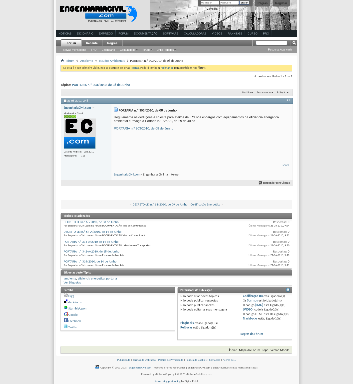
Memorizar (210, 9)
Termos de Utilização (144, 360)
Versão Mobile (280, 350)
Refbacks (186, 327)
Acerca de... (229, 360)
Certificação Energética (206, 204)
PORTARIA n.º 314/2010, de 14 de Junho (90, 261)
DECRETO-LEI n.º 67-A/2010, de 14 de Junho (93, 232)
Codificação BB (253, 296)
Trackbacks (250, 318)
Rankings (235, 33)
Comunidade (127, 49)
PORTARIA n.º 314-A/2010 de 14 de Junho (91, 242)
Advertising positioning (168, 381)
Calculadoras (195, 33)
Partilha (246, 92)
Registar (281, 3)
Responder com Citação (274, 182)
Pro (266, 33)
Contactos (214, 360)
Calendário (108, 49)
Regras (263, 3)
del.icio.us (74, 302)
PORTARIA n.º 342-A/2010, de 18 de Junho (91, 251)
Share (286, 164)
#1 (288, 100)
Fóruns (146, 49)
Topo (265, 350)
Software (170, 33)
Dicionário (85, 33)
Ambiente (86, 60)
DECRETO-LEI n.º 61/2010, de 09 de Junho (159, 204)
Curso (253, 33)
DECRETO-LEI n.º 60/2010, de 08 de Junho (91, 222)
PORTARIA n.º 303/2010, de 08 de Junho (101, 85)
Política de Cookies (196, 360)
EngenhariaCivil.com (127, 174)
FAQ (94, 49)
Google (72, 314)
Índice (233, 350)
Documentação (145, 33)
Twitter (72, 327)
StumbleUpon (77, 308)
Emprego (106, 33)
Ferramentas (264, 92)
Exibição (281, 92)
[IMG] (259, 305)
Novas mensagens (74, 49)
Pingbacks (187, 323)
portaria (111, 278)
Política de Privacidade (170, 360)
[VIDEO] (248, 309)
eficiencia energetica (91, 278)
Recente (92, 43)
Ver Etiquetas (72, 282)
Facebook (74, 321)
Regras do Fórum (251, 334)
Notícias (65, 33)
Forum (71, 43)
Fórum (123, 33)
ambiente (70, 278)
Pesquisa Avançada (280, 49)
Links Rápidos (165, 49)
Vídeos (217, 33)
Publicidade (123, 360)
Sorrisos (252, 300)
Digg (71, 296)
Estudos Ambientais (112, 60)
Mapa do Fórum (249, 350)
